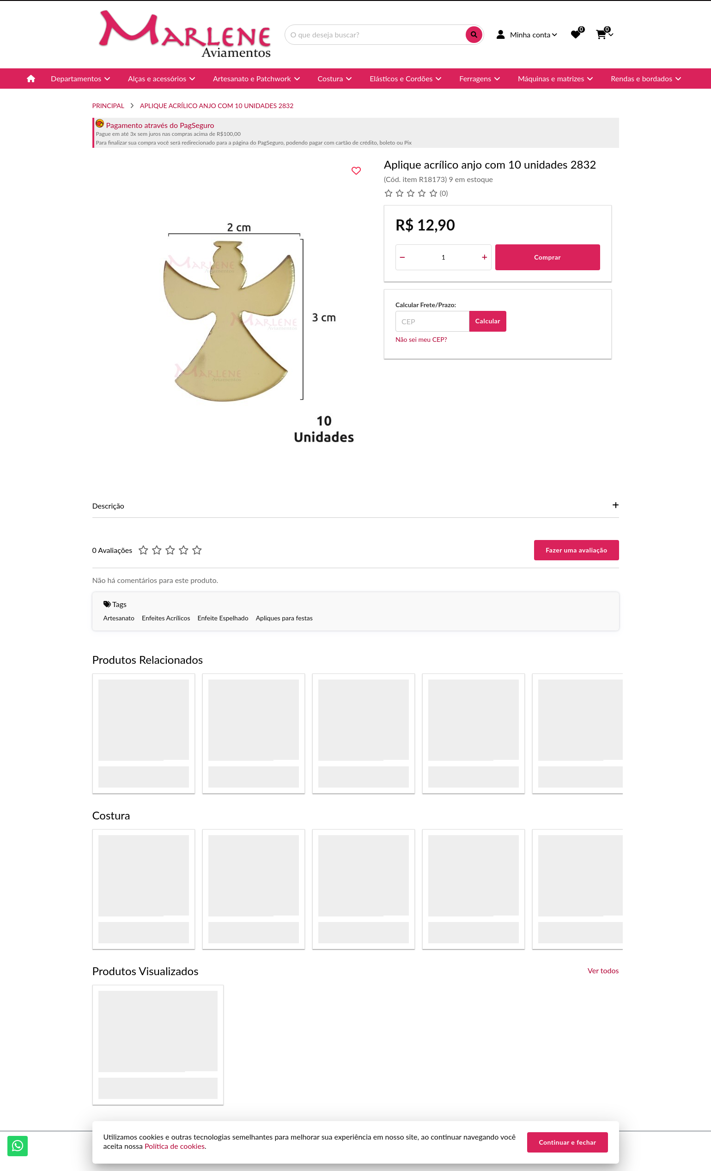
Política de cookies (175, 1145)
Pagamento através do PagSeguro (154, 125)
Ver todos (603, 970)
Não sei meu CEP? (421, 339)
